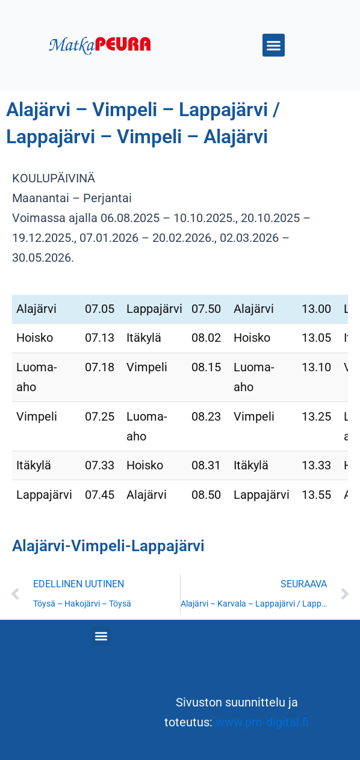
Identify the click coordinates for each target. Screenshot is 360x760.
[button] (273, 45)
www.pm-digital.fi (262, 722)
